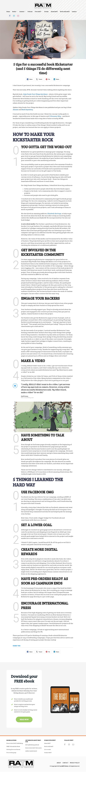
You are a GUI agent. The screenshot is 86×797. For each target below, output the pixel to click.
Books (14, 11)
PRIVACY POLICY (75, 763)
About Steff (54, 11)
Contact (74, 11)
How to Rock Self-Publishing (14, 743)
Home (8, 11)
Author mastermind (31, 751)
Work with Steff (65, 11)
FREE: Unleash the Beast (13, 746)
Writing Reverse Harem (13, 749)
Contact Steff (47, 752)
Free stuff (38, 11)
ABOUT (59, 763)
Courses (21, 11)
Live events (47, 749)
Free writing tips (11, 752)
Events (46, 11)
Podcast (30, 11)
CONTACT (65, 763)
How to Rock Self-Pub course (33, 748)
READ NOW (24, 719)
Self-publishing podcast (32, 745)
